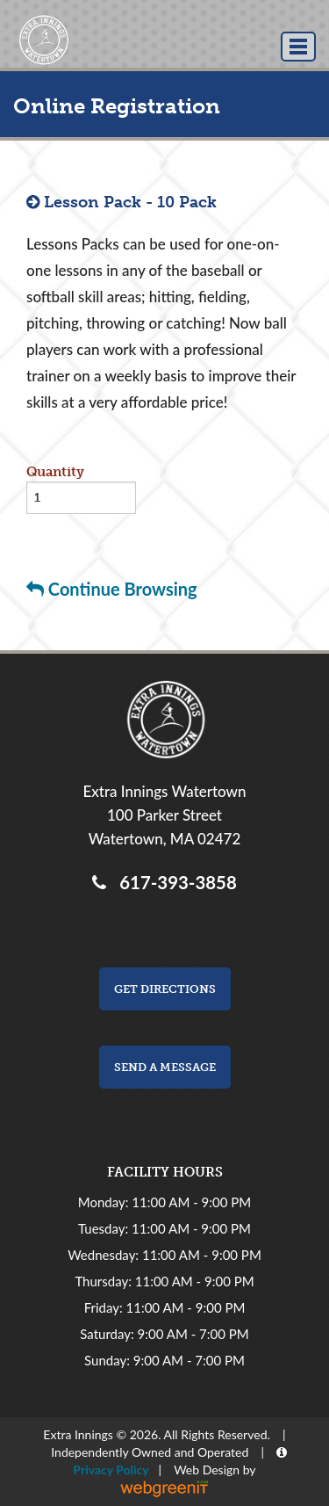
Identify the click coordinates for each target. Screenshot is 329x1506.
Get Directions (165, 989)
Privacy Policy (108, 1469)
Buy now (54, 538)
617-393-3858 (173, 882)
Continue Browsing (111, 588)
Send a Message (165, 1067)
